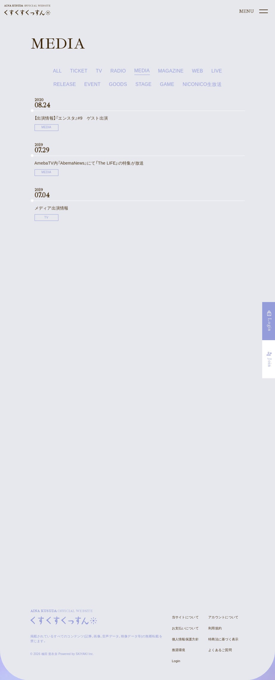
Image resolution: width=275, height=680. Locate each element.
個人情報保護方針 (185, 639)
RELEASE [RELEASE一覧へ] (64, 85)
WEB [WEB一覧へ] (197, 72)
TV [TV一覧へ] (99, 72)
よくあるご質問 (220, 649)
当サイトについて (185, 617)
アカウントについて (223, 617)
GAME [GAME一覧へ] (167, 85)
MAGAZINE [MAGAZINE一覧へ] (171, 72)
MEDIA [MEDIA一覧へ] (142, 72)
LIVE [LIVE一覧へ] (216, 72)
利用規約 (215, 628)
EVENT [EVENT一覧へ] (92, 85)
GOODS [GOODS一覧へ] (118, 85)
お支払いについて (185, 628)
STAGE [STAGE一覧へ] (143, 85)
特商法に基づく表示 (223, 639)
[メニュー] (253, 11)
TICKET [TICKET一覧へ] (78, 72)
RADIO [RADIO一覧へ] (118, 72)
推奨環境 (178, 649)
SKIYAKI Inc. (85, 653)
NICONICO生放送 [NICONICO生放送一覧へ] (202, 85)
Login (176, 660)
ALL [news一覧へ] (57, 72)
